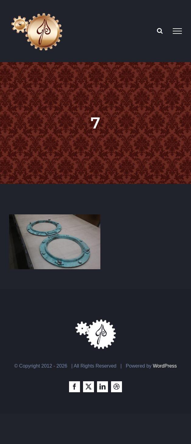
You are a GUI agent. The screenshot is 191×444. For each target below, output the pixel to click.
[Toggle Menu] (177, 31)
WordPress (165, 365)
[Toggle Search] (160, 31)
